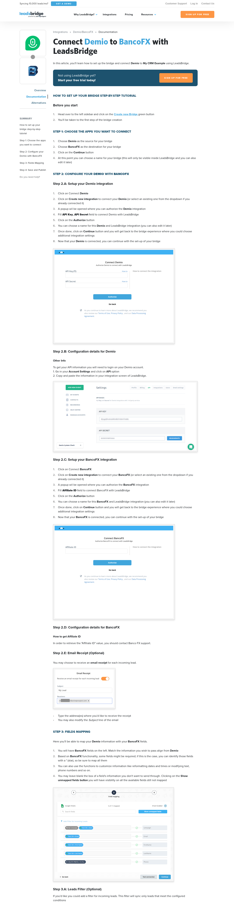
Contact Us (207, 3)
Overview (40, 90)
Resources (147, 14)
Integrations (109, 14)
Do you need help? (30, 177)
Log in (194, 3)
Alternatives (38, 103)
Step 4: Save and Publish (33, 170)
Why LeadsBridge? (84, 14)
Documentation (36, 97)
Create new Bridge (126, 114)
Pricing (129, 14)
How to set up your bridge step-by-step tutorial (30, 129)
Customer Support (176, 3)
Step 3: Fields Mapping (32, 163)
